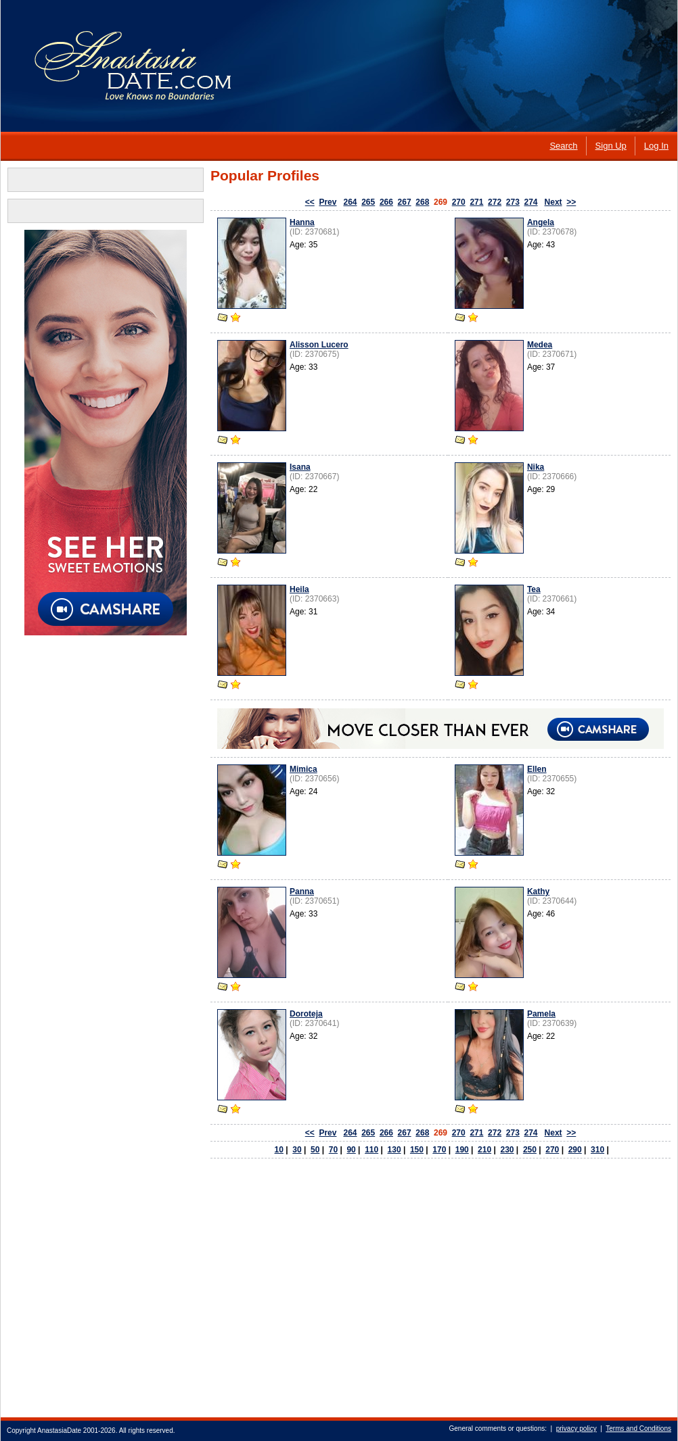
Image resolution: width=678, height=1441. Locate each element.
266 (386, 202)
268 (422, 202)
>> (571, 202)
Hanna (302, 222)
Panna (302, 891)
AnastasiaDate (59, 1430)
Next (553, 202)
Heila (299, 589)
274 (531, 202)
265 (368, 202)
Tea (534, 589)
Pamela (541, 1014)
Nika (535, 467)
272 (494, 202)
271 (476, 202)
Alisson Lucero (319, 344)
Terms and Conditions (638, 1428)
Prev (327, 202)
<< (310, 202)
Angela (540, 222)
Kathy (538, 891)
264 (350, 202)
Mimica (303, 769)
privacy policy (576, 1428)
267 (404, 202)
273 (513, 202)
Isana (300, 467)
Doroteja (306, 1014)
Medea (539, 344)
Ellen (537, 769)
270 (459, 202)
